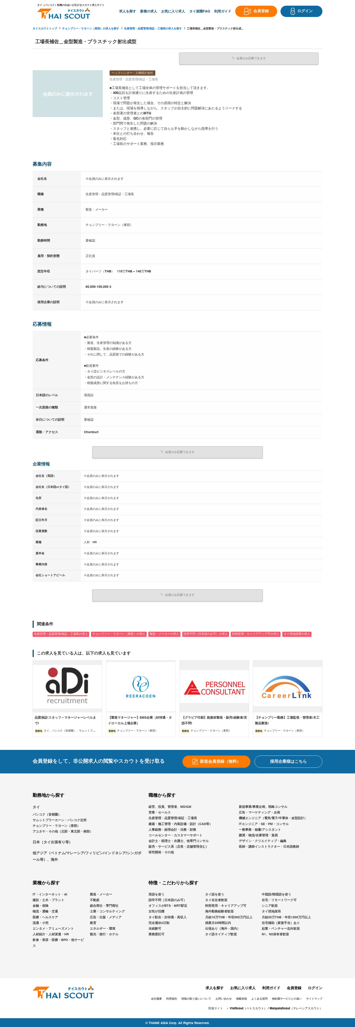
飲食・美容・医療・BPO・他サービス (58, 941)
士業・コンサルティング (107, 910)
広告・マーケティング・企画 (259, 811)
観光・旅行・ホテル (104, 933)
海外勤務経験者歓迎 (219, 910)
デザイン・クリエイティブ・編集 (262, 840)
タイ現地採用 (271, 910)
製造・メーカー (101, 893)
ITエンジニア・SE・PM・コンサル (264, 822)
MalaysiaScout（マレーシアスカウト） (296, 1007)
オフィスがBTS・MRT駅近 (168, 904)
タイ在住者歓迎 (216, 899)
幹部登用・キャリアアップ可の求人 (255, 632)
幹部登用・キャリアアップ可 (225, 904)
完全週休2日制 (159, 921)
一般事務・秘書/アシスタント (260, 828)
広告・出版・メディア (106, 916)
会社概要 (156, 997)
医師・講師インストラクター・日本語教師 (269, 845)
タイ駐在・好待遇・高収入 (168, 916)
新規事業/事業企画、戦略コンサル (263, 805)
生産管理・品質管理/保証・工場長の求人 (61, 632)
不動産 (94, 899)
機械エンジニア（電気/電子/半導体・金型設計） (273, 817)
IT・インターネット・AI (50, 893)
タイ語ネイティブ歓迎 (221, 933)
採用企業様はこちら (288, 760)
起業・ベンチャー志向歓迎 (281, 927)
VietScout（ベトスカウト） (248, 1007)
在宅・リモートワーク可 (279, 899)
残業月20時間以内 (218, 921)
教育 (93, 921)
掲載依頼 (241, 997)
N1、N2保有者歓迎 (275, 933)
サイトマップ (314, 997)
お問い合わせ (224, 997)
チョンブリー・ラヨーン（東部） (56, 824)
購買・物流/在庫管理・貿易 (258, 834)
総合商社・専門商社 (104, 904)
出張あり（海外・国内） (222, 927)
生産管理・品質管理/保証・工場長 (173, 817)
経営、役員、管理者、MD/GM (170, 805)
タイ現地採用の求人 (297, 632)
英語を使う (156, 893)
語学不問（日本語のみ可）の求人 (206, 632)
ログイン (315, 987)
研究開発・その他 (161, 851)
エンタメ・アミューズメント (53, 927)
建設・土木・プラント (48, 899)
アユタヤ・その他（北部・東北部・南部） (63, 830)
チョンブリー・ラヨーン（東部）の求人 (118, 632)
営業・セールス (160, 811)
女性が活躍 (156, 910)
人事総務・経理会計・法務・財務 (172, 828)
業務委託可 (156, 933)
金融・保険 (40, 904)
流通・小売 (40, 921)
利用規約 (171, 997)
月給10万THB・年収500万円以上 (228, 916)
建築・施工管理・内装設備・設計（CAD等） (180, 822)
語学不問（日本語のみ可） (168, 899)
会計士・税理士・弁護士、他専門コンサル (179, 840)
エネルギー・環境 (102, 927)
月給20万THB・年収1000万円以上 (286, 916)
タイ (36, 806)
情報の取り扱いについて (196, 997)
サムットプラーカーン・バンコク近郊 (59, 819)
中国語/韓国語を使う (276, 893)
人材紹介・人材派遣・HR (51, 933)
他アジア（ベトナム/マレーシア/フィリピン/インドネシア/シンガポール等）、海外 (87, 855)
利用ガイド (271, 987)
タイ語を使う (214, 893)
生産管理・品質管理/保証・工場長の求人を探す (153, 28)
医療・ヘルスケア (45, 916)
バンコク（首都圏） (47, 813)
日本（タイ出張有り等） (52, 841)
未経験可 (155, 927)
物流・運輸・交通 (45, 910)
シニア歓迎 (270, 904)
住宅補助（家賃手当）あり (281, 921)
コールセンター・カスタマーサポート (175, 834)
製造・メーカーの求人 (164, 632)
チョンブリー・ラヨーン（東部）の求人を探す (90, 28)
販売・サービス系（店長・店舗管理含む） (179, 845)
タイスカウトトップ (45, 28)
